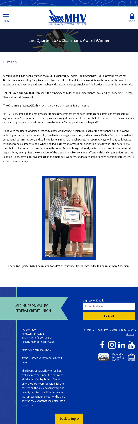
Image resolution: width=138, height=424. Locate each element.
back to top (68, 419)
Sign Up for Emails (93, 300)
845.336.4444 (29, 337)
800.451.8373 (45, 337)
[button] (6, 18)
